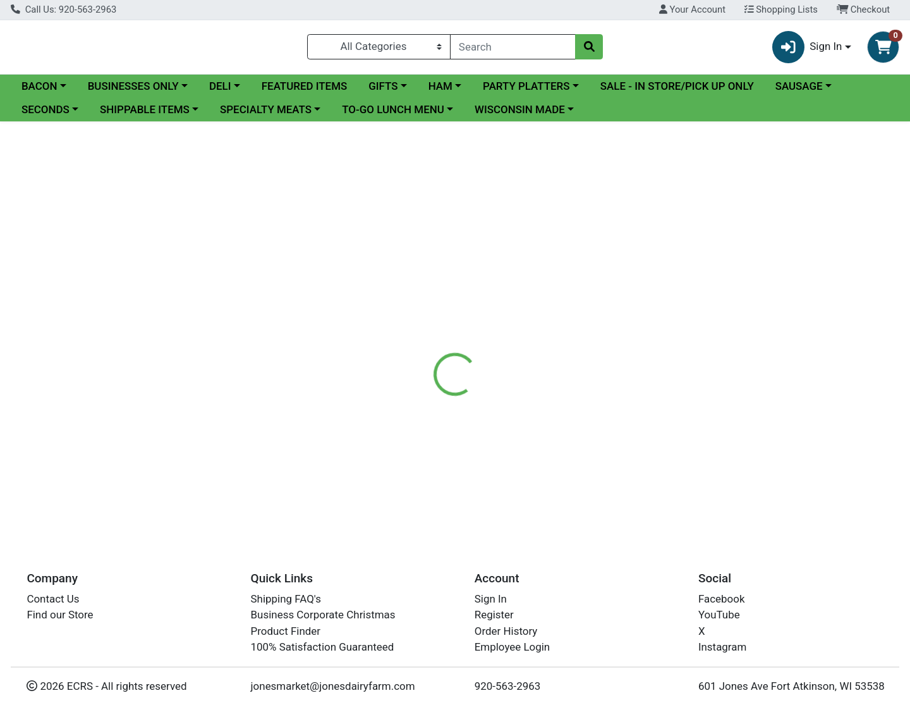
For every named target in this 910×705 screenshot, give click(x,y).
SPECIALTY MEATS (266, 115)
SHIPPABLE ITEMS (145, 115)
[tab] (414, 298)
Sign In (491, 598)
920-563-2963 (508, 686)
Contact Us (53, 598)
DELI (220, 91)
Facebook (721, 598)
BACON (39, 91)
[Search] (513, 49)
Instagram (722, 647)
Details (414, 298)
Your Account (692, 9)
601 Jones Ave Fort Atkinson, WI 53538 (791, 686)
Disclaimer (474, 298)
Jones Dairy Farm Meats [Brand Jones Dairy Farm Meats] (565, 377)
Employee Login (512, 647)
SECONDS (45, 115)
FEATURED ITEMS (305, 91)
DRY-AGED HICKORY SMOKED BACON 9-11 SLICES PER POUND (547, 485)
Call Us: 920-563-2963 (63, 9)
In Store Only (773, 225)
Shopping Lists (781, 9)
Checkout (863, 9)
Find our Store (60, 614)
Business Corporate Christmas (323, 614)
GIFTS (382, 91)
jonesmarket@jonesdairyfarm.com (333, 686)
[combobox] (513, 49)
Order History (506, 631)
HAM (440, 91)
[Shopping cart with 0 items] (883, 50)
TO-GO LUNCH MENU (393, 115)
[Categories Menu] (379, 49)
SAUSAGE (799, 91)
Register (494, 614)
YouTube (719, 614)
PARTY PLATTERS (526, 91)
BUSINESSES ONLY (133, 91)
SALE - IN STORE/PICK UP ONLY (677, 91)
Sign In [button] (807, 50)
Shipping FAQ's (286, 598)
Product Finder (286, 631)
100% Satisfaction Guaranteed (322, 647)
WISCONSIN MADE (520, 115)
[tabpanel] (645, 368)
